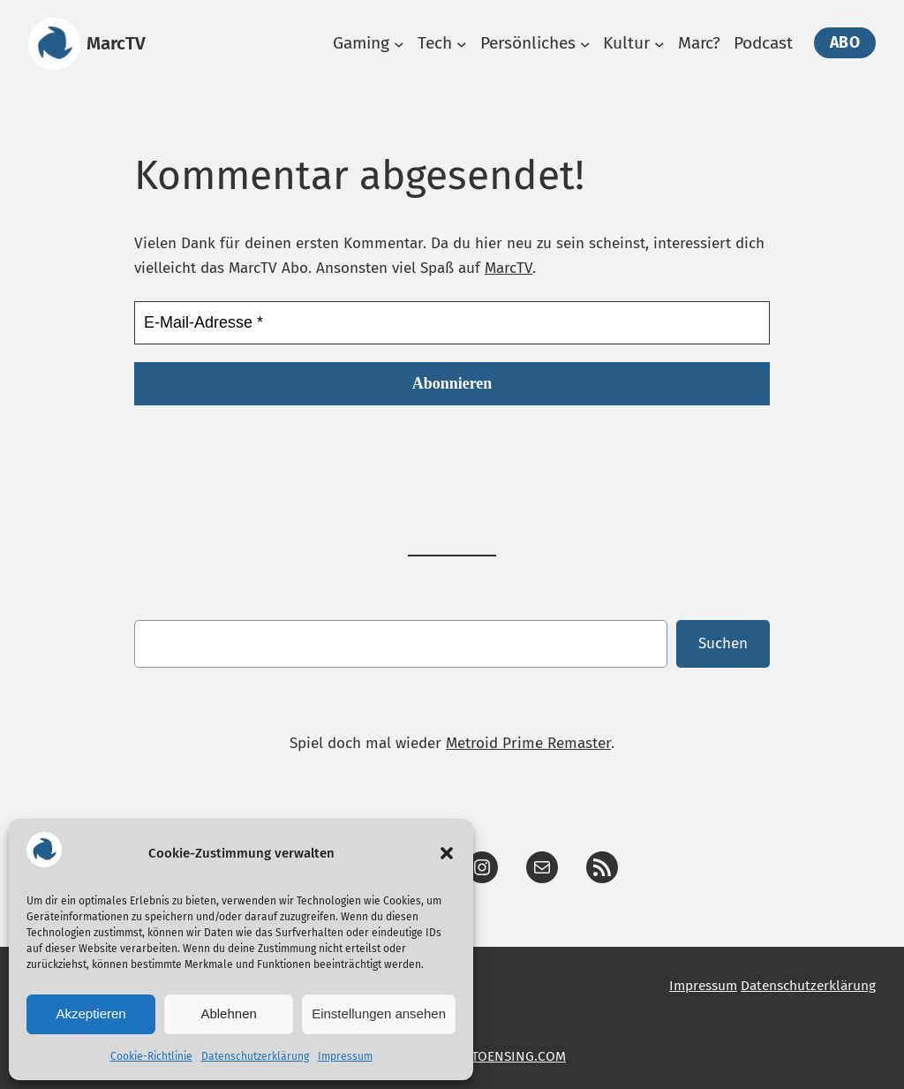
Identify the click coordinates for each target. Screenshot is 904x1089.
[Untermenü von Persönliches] (585, 44)
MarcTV (116, 43)
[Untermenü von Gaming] (399, 44)
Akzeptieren (90, 1013)
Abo (845, 43)
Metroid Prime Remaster (528, 743)
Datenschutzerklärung (255, 1056)
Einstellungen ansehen (379, 1013)
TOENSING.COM (518, 1055)
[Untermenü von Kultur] (659, 44)
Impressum (345, 1056)
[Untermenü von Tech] (461, 44)
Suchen (723, 643)
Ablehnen (228, 1013)
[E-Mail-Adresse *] (452, 322)
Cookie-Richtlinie (151, 1056)
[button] (447, 853)
